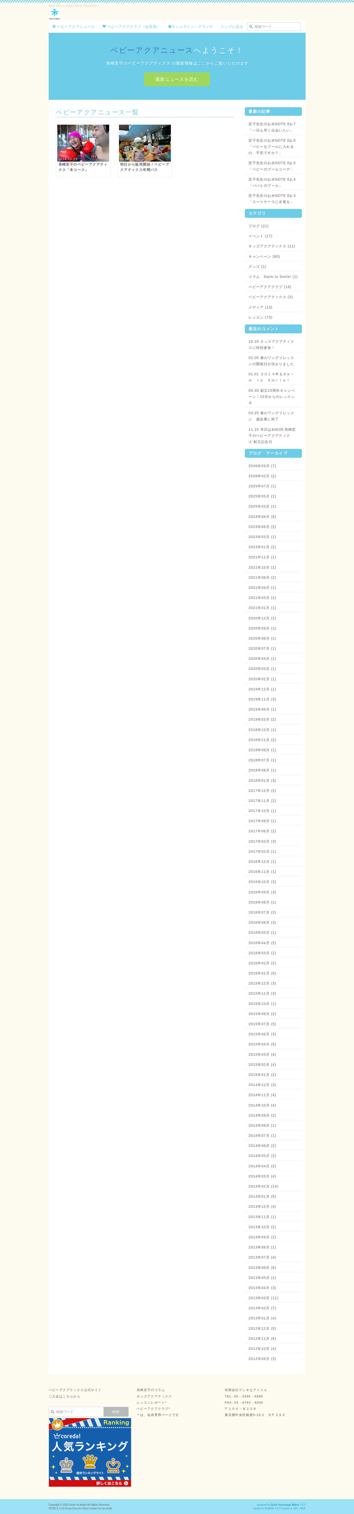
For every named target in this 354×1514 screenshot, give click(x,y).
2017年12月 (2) (262, 791)
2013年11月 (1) (262, 1217)
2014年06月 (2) (262, 1146)
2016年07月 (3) (262, 912)
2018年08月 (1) (262, 750)
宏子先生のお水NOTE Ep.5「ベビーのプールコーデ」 (272, 166)
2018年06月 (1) (262, 770)
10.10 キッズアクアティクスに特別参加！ (271, 345)
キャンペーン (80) (264, 256)
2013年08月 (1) (262, 1247)
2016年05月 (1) (262, 933)
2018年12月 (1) (262, 730)
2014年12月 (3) (262, 1085)
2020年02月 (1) (262, 679)
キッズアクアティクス (154, 1396)
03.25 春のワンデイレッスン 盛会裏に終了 (271, 416)
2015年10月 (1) (262, 1004)
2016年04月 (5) (262, 943)
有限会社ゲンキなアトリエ (246, 1390)
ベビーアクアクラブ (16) (270, 287)
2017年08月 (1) (262, 821)
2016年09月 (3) (262, 892)
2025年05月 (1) (262, 496)
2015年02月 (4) (262, 1065)
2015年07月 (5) (262, 1024)
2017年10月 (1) (262, 811)
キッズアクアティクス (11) (272, 246)
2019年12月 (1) (262, 689)
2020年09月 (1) (262, 628)
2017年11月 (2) (262, 801)
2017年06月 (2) (262, 831)
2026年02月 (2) (262, 476)
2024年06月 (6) (262, 517)
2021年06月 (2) (262, 577)
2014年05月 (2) (262, 1156)
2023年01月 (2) (262, 547)
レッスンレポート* (152, 1402)
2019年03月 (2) (262, 719)
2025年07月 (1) (262, 486)
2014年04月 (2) (262, 1166)
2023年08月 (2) (262, 527)
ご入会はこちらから (65, 1396)
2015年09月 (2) (262, 1014)
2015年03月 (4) (262, 1054)
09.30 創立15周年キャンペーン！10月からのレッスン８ (272, 397)
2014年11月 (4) (262, 1095)
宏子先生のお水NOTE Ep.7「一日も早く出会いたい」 (272, 127)
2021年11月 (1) (262, 557)
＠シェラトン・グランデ (190, 27)
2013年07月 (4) (262, 1257)
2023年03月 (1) (262, 537)
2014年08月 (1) (262, 1125)
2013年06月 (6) (262, 1268)
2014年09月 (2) (262, 1115)
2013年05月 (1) (262, 1278)
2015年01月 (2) (262, 1075)
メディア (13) (260, 307)
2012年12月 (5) (262, 1328)
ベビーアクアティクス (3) (271, 297)
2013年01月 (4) (262, 1318)
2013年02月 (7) (262, 1308)
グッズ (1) (257, 267)
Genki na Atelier (78, 1504)
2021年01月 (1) (262, 608)
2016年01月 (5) (262, 973)
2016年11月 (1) (262, 872)
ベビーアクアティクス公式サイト (75, 1390)
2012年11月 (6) (262, 1339)
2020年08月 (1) (262, 638)
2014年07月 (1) (262, 1136)
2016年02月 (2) (262, 963)
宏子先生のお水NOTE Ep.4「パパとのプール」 (272, 182)
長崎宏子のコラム (151, 1390)
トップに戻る (232, 27)
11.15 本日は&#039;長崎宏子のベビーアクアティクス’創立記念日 (272, 435)
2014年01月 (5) (262, 1196)
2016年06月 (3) (262, 922)
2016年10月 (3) (262, 882)
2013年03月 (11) (264, 1298)
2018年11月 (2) (262, 740)
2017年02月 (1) (262, 851)
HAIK (303, 1508)
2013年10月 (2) (262, 1227)
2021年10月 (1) (262, 567)
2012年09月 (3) (262, 1359)
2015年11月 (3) (262, 993)
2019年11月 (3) (262, 699)
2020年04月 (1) (262, 659)
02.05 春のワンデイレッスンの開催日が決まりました (271, 361)
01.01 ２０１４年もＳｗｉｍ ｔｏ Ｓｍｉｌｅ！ (271, 377)
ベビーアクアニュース (73, 27)
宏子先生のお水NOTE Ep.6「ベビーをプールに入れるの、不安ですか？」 (272, 146)
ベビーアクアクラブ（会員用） (131, 27)
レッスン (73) (260, 317)
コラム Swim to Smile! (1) (273, 277)
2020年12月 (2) (262, 618)
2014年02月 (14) (264, 1186)
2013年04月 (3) (262, 1288)
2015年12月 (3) (262, 983)
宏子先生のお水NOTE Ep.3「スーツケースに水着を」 (272, 199)
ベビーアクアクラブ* (153, 1409)
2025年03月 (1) (262, 506)
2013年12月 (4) (262, 1206)
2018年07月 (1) (262, 760)
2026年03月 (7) (262, 466)
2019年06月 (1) (262, 709)
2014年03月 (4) (262, 1176)
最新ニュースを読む (177, 79)
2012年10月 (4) (262, 1349)
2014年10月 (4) (262, 1105)
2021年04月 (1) (262, 588)
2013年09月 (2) (262, 1237)
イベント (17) (260, 236)
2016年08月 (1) (262, 902)
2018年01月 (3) (262, 781)
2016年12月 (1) (262, 862)
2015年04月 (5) (262, 1044)
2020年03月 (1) (262, 669)
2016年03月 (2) (262, 953)
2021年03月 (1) (262, 598)
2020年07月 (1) (262, 648)
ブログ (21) (259, 226)
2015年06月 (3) (262, 1034)
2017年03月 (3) (262, 841)
